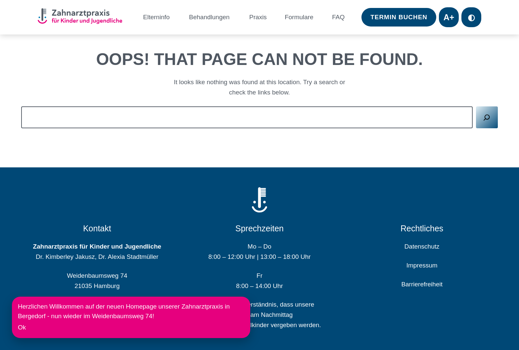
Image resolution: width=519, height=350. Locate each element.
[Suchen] (487, 117)
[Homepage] (82, 17)
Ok (22, 327)
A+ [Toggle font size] (449, 17)
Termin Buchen (398, 17)
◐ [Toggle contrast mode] (471, 17)
